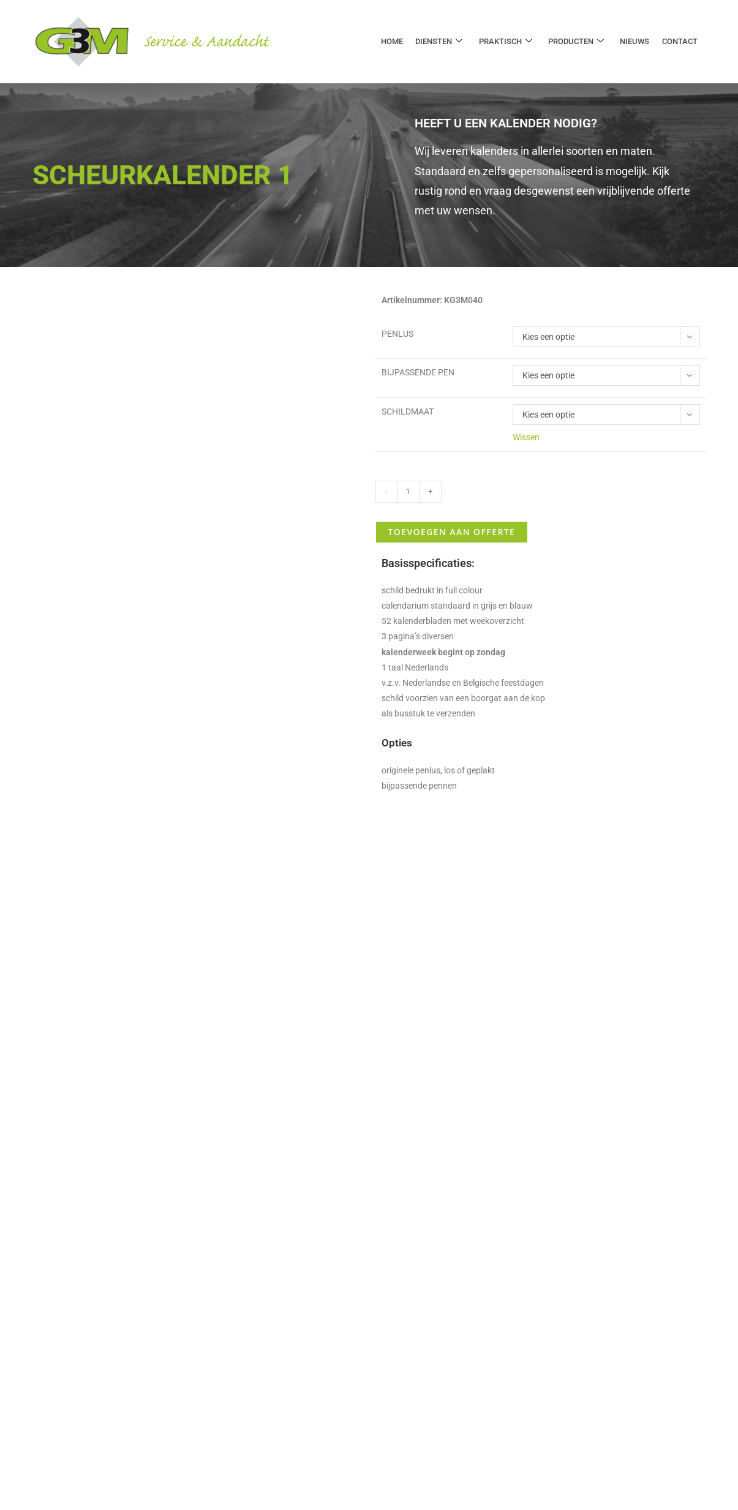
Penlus (397, 334)
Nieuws (635, 41)
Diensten (440, 42)
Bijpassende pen (418, 372)
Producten (576, 42)
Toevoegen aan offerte (452, 532)
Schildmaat (408, 411)
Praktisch (506, 42)
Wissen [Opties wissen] (526, 437)
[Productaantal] (408, 492)
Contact (680, 41)
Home (393, 41)
